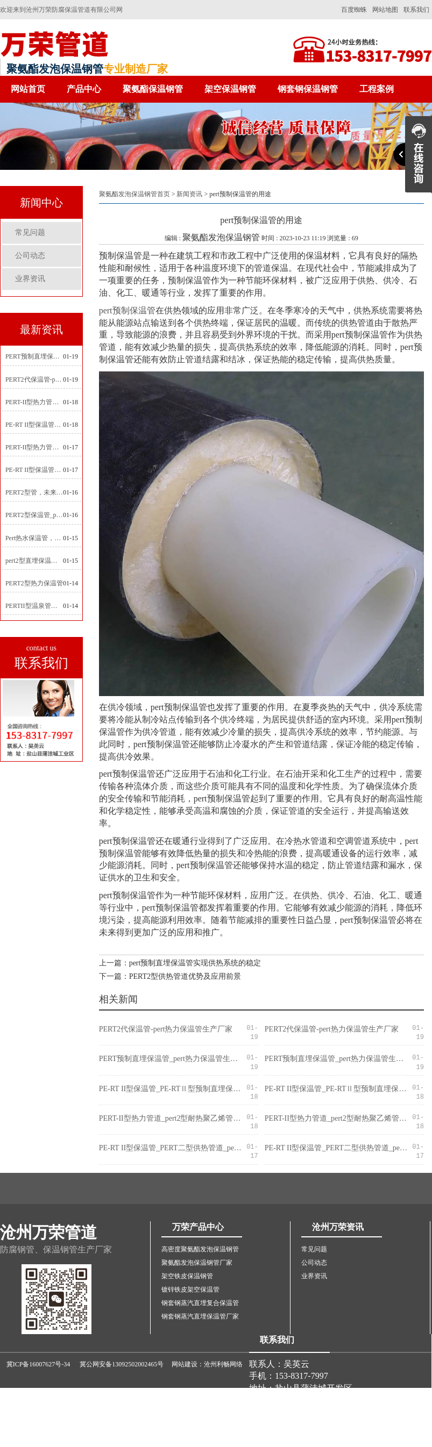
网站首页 (28, 89)
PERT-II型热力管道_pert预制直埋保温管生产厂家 (34, 447)
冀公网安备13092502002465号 (122, 1364)
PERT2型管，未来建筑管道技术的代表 (34, 492)
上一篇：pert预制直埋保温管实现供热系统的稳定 (180, 963)
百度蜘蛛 (354, 9)
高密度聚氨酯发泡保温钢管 (200, 1249)
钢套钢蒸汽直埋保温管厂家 (200, 1316)
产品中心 (84, 89)
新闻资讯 (189, 194)
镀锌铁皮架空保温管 (190, 1289)
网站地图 (385, 9)
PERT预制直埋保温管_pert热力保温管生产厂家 (34, 356)
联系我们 (416, 9)
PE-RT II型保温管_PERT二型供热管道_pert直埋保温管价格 (34, 470)
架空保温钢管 (230, 89)
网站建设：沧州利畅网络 (207, 1364)
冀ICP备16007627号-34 (38, 1364)
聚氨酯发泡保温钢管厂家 (196, 1262)
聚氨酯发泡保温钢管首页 (134, 194)
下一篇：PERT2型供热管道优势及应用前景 (170, 976)
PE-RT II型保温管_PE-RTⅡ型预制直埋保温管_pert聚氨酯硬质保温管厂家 (34, 424)
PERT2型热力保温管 (34, 583)
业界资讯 (30, 279)
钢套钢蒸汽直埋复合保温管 (200, 1303)
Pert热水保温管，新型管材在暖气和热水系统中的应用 (34, 538)
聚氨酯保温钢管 (153, 89)
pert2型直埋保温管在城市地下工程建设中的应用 (34, 560)
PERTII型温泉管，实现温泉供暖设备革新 (34, 606)
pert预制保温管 (127, 310)
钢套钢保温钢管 (308, 89)
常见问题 (30, 232)
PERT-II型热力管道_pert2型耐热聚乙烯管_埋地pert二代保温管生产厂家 (34, 402)
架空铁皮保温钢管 (187, 1276)
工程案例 (376, 89)
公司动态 (30, 256)
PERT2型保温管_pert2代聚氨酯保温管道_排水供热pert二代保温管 (34, 515)
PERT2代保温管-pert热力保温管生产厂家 (34, 379)
